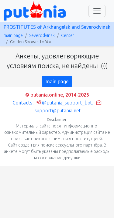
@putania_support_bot (64, 102)
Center (67, 35)
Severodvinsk (42, 35)
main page (13, 35)
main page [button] (57, 81)
